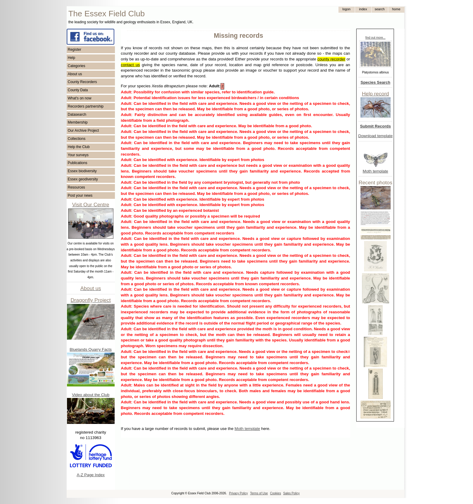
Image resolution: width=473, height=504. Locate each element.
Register (74, 49)
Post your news (80, 195)
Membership (78, 122)
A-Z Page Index (91, 475)
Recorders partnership (86, 106)
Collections (77, 139)
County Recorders (82, 82)
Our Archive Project (83, 130)
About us (75, 74)
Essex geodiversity (83, 179)
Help (71, 58)
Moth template (375, 171)
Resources (76, 187)
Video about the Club (90, 395)
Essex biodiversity (82, 171)
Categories (76, 66)
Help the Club (79, 147)
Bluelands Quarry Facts (91, 349)
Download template (375, 136)
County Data (78, 90)
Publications (77, 163)
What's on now (79, 98)
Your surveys (78, 155)
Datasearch (77, 114)
